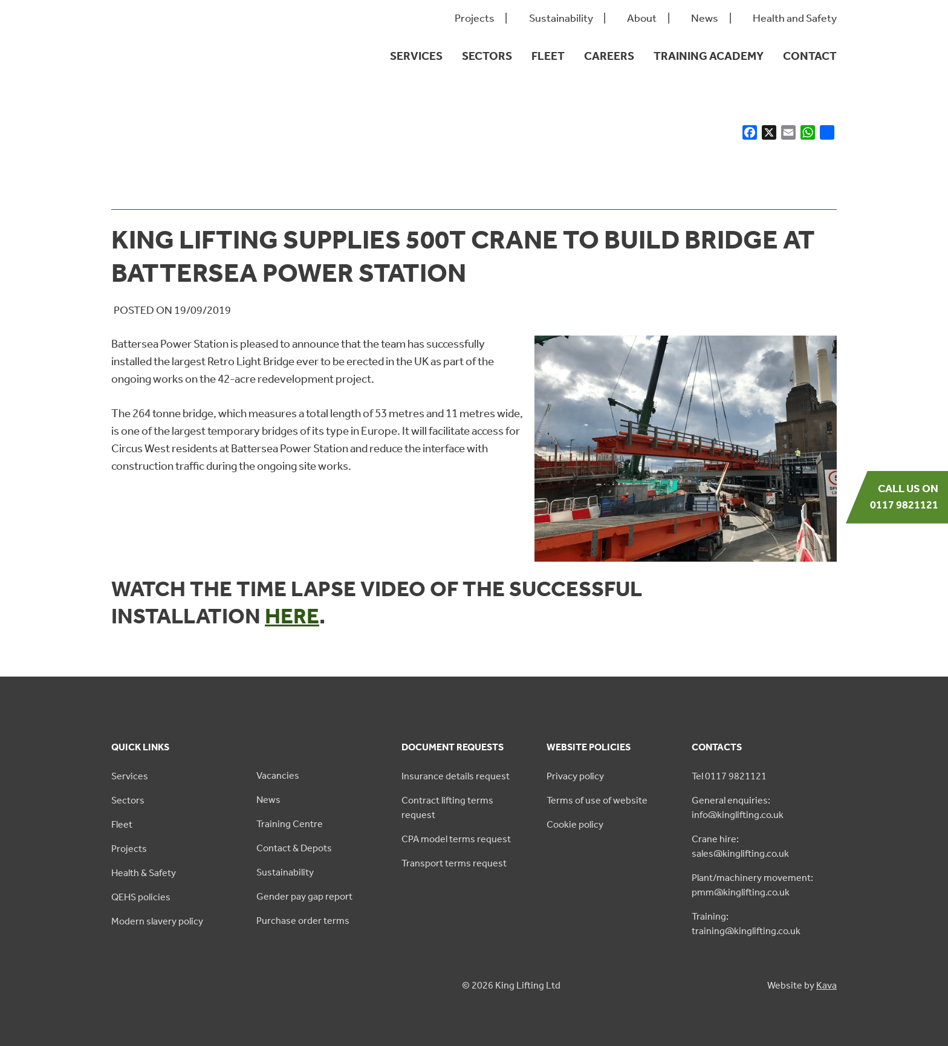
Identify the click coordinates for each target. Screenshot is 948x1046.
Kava (826, 985)
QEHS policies (140, 897)
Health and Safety (795, 18)
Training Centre (289, 824)
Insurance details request (455, 776)
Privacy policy (575, 776)
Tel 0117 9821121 (729, 776)
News (704, 18)
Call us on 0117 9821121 (904, 497)
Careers (609, 56)
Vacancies (277, 775)
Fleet (548, 56)
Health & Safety (143, 873)
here (292, 616)
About (642, 18)
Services (416, 56)
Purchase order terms (302, 920)
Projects (475, 18)
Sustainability (561, 18)
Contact (810, 56)
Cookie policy (575, 824)
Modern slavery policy (157, 921)
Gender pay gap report (304, 896)
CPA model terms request (456, 839)
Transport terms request (454, 863)
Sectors (487, 56)
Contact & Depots (294, 848)
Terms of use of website (597, 800)
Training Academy (709, 56)
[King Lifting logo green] (169, 79)
